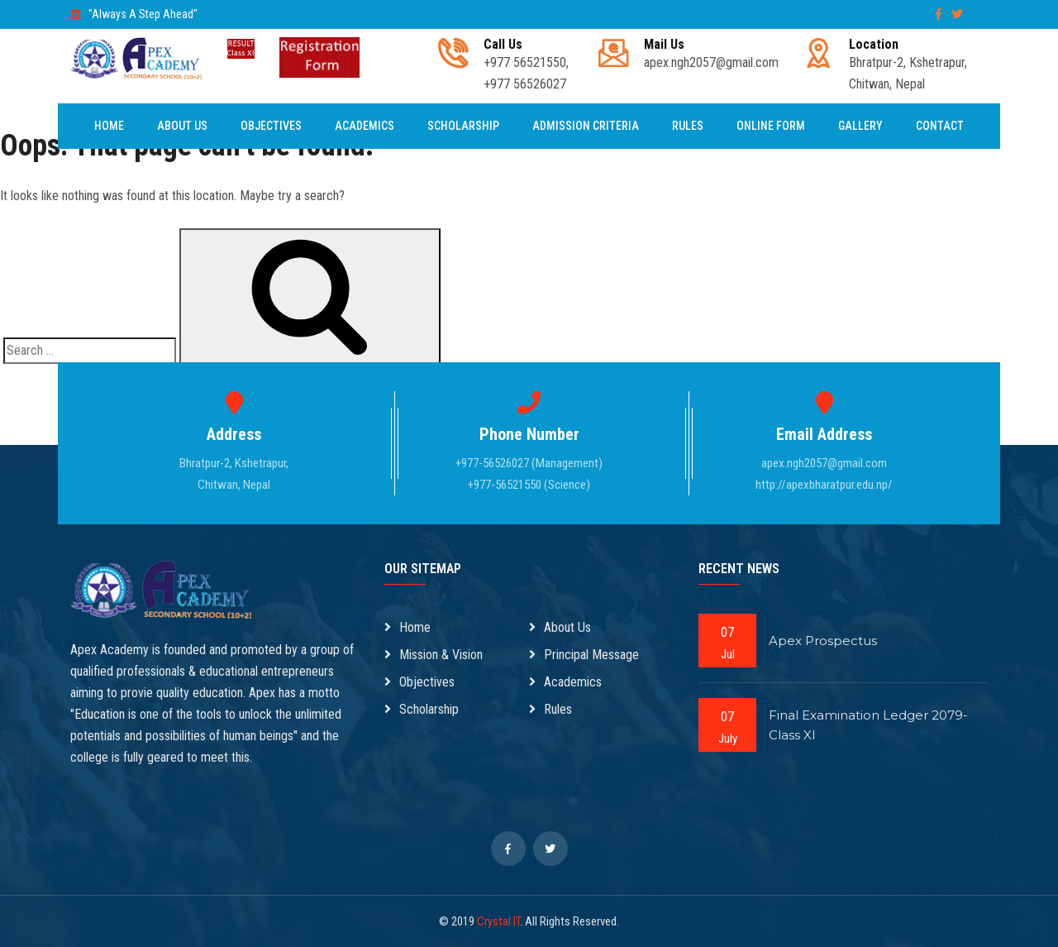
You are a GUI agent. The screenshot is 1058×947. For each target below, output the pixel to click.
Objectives (271, 125)
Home (109, 125)
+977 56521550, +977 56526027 (526, 64)
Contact (940, 125)
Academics (364, 125)
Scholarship (463, 125)
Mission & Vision (433, 654)
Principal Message (584, 654)
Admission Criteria (585, 125)
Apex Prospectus (823, 640)
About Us (182, 125)
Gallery (860, 125)
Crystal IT (498, 921)
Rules (687, 125)
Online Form (770, 125)
